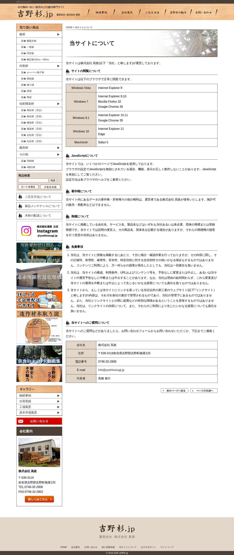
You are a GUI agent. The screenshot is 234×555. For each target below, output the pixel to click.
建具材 (23, 147)
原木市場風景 (28, 412)
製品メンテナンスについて (42, 206)
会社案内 (26, 431)
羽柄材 (30, 161)
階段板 (30, 78)
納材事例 (25, 395)
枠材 (29, 91)
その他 (23, 154)
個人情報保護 (108, 547)
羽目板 (30, 53)
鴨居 (29, 97)
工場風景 (25, 406)
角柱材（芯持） (35, 116)
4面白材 (31, 167)
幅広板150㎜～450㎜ (38, 59)
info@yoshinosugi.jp (111, 370)
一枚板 (30, 47)
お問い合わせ (90, 547)
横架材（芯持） (35, 128)
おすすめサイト (148, 547)
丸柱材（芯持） (35, 141)
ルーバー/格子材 (35, 72)
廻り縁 (30, 84)
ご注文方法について (38, 196)
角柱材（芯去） (35, 110)
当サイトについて (128, 547)
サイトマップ (167, 547)
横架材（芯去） (35, 122)
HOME (69, 27)
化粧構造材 (26, 103)
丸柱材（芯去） (35, 135)
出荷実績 (25, 401)
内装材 (23, 65)
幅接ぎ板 (31, 40)
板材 (22, 34)
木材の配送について (38, 215)
